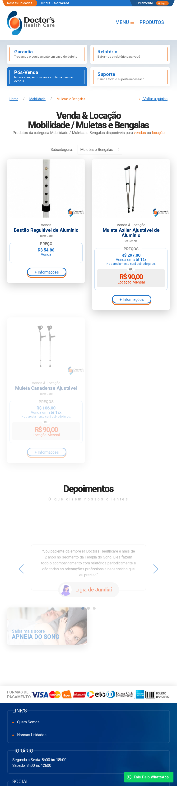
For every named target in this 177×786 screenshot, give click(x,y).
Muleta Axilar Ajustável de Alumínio (131, 233)
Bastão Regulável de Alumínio (46, 230)
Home (13, 99)
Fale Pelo (148, 777)
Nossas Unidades (32, 735)
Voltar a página (153, 99)
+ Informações (47, 272)
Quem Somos (28, 722)
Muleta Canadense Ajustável (46, 388)
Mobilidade (37, 99)
